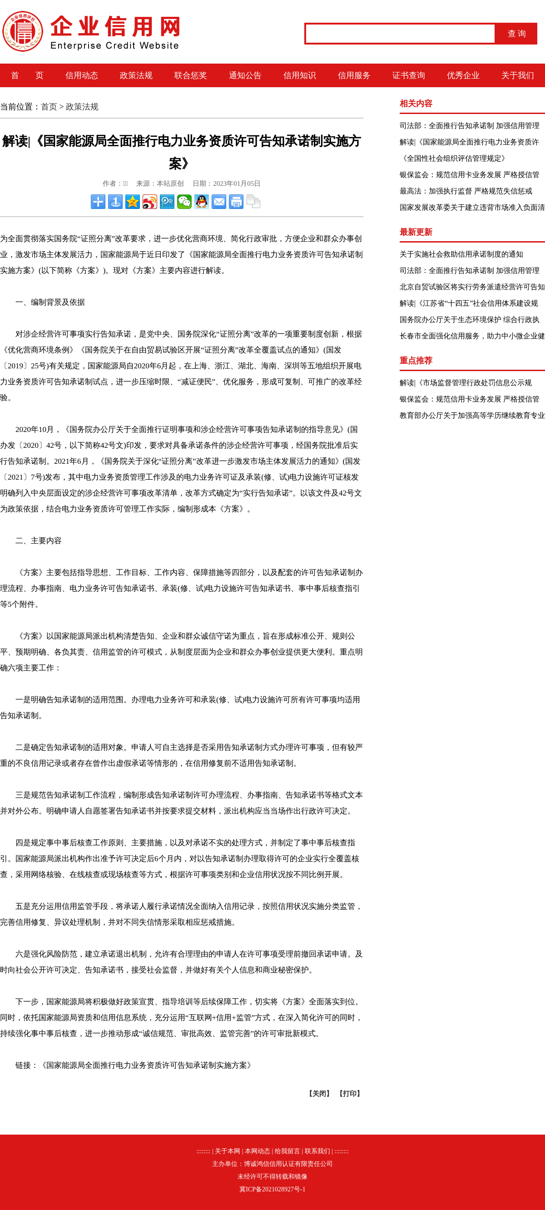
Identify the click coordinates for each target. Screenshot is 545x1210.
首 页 (27, 75)
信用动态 (81, 75)
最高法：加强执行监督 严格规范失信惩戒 (466, 191)
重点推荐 (416, 360)
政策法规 (136, 75)
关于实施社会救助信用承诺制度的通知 (461, 254)
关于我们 (517, 75)
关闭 (319, 1093)
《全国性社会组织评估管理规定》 (454, 158)
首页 (49, 106)
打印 (350, 1093)
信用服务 (354, 75)
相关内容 (416, 103)
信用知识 (299, 75)
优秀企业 (463, 75)
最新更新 (416, 232)
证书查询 (408, 75)
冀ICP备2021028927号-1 (272, 1189)
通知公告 (245, 75)
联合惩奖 (190, 75)
